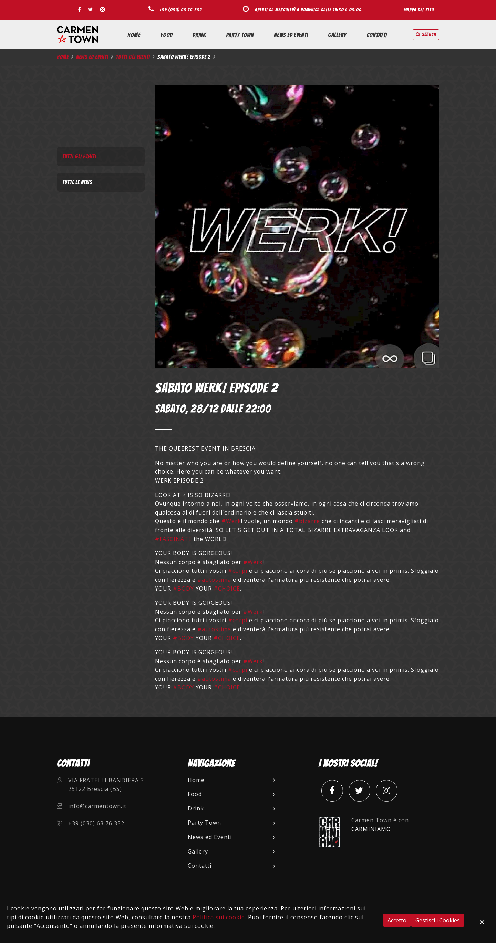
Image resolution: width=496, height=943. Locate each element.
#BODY (183, 588)
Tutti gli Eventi (133, 57)
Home (134, 35)
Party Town (240, 35)
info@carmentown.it (97, 806)
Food (167, 35)
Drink (199, 35)
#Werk (231, 521)
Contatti (376, 35)
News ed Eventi (291, 35)
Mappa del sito (419, 9)
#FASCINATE (173, 539)
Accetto (397, 920)
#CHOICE (227, 588)
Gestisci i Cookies (437, 920)
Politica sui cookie (219, 917)
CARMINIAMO (371, 829)
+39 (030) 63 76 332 (180, 9)
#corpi (237, 570)
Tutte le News (77, 182)
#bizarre (307, 521)
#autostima (214, 579)
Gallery (337, 35)
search (426, 34)
